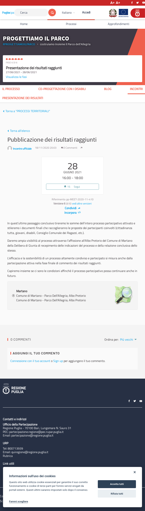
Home (24, 24)
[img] (3, 111)
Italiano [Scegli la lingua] (67, 12)
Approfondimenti (118, 24)
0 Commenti (69, 148)
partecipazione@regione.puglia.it (32, 435)
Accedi (86, 12)
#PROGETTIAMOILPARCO (19, 44)
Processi (71, 24)
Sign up (58, 361)
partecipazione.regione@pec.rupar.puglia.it (36, 431)
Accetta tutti (117, 484)
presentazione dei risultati (22, 98)
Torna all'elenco (18, 130)
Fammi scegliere (18, 501)
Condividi (72, 208)
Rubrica (8, 456)
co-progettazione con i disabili (62, 89)
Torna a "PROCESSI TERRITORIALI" (26, 111)
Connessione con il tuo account (30, 361)
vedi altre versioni (82, 203)
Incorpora (72, 212)
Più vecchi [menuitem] (126, 339)
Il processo (11, 89)
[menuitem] (69, 12)
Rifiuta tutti (117, 493)
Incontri (136, 89)
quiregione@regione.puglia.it (29, 452)
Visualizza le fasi (16, 77)
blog (107, 89)
